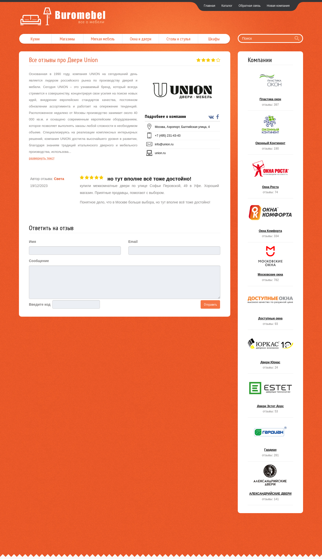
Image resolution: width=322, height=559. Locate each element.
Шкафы (214, 39)
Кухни (35, 39)
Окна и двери (140, 39)
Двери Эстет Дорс (270, 397)
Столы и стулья (178, 39)
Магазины (67, 39)
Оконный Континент (270, 134)
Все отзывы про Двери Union (63, 60)
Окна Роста (270, 178)
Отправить (210, 304)
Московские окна (270, 265)
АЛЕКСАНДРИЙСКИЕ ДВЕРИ (270, 485)
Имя (32, 242)
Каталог (227, 5)
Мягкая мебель (103, 39)
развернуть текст (42, 158)
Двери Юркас (270, 353)
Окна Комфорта (270, 221)
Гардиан (270, 441)
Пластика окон (270, 90)
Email (133, 242)
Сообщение (39, 261)
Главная (209, 5)
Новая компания (278, 5)
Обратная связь (249, 5)
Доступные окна (270, 309)
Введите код (39, 304)
